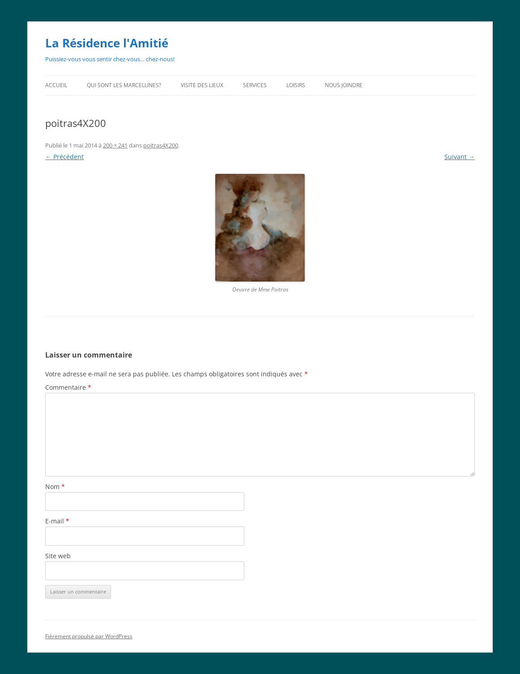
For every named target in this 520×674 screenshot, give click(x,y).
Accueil (56, 85)
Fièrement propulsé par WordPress (88, 636)
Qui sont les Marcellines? (124, 85)
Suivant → (459, 156)
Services (255, 85)
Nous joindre (343, 85)
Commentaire (68, 387)
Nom (55, 486)
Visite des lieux (202, 85)
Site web (58, 556)
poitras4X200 (160, 145)
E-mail (57, 521)
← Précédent (64, 156)
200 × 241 (115, 145)
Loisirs (295, 85)
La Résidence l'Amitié (106, 43)
